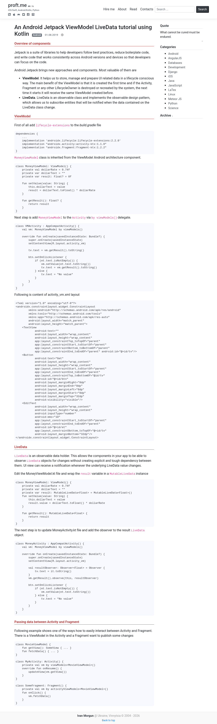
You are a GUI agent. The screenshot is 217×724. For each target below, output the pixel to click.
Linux (171, 94)
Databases (175, 63)
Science (173, 108)
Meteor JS (175, 99)
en (29, 6)
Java (171, 81)
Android (37, 35)
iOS (170, 76)
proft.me (17, 5)
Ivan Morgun (85, 716)
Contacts (146, 9)
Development (176, 67)
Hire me (109, 9)
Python (172, 103)
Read (133, 9)
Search (202, 9)
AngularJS (175, 58)
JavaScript (175, 85)
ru (33, 6)
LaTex (172, 90)
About (122, 9)
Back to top (108, 720)
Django (172, 72)
